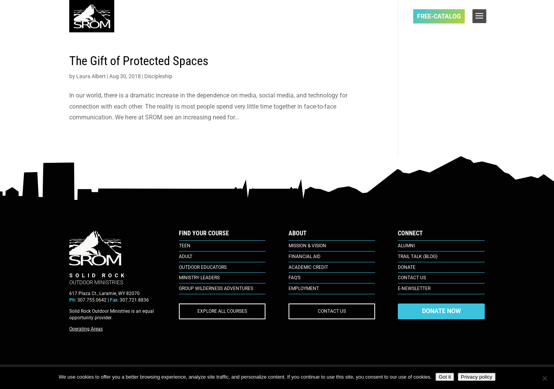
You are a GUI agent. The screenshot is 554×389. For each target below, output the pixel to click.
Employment (304, 288)
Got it (445, 377)
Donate (407, 267)
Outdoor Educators (203, 267)
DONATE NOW (441, 311)
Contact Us (412, 277)
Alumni (406, 245)
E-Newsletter (414, 288)
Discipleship (158, 76)
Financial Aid (304, 256)
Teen (184, 245)
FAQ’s (294, 277)
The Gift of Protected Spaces (139, 61)
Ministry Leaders (199, 277)
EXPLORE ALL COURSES (222, 311)
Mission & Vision (307, 245)
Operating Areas (86, 329)
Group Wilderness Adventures (216, 288)
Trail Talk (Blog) (417, 256)
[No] (544, 378)
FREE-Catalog (439, 16)
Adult (185, 256)
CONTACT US (332, 311)
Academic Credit (308, 267)
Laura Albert (91, 76)
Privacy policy (476, 377)
